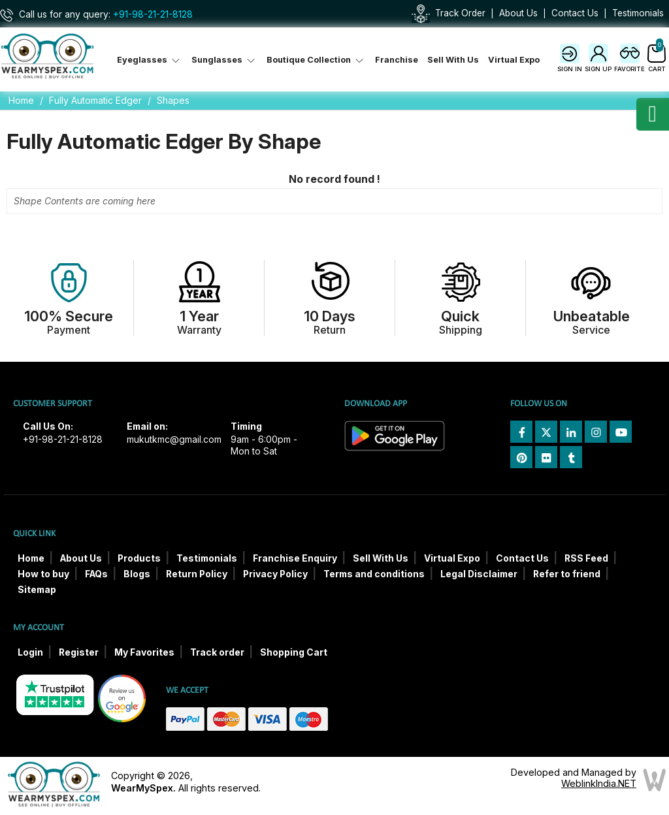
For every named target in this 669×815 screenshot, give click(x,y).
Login (30, 652)
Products (139, 558)
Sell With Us (453, 60)
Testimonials (638, 13)
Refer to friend (566, 574)
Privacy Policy (275, 574)
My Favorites (144, 652)
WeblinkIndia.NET (598, 783)
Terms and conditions (374, 574)
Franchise (396, 60)
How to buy (43, 574)
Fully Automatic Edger (95, 100)
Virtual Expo (514, 60)
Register (79, 652)
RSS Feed (586, 558)
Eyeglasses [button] (149, 60)
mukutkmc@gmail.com (174, 439)
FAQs (96, 574)
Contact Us (574, 13)
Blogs (136, 574)
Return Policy (196, 574)
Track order (217, 652)
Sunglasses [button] (224, 60)
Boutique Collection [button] (316, 60)
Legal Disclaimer (478, 574)
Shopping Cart (293, 652)
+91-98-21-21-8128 (153, 14)
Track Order (460, 13)
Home (21, 100)
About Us (518, 13)
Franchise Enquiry (295, 558)
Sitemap (37, 589)
